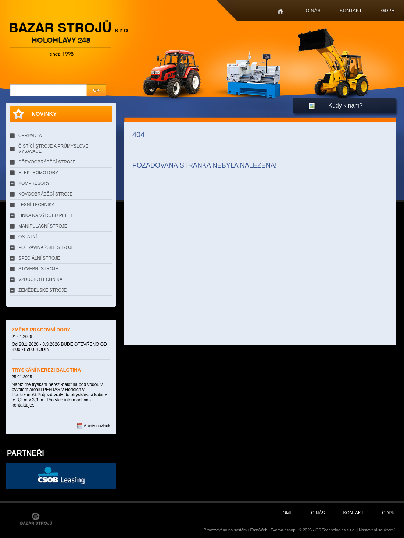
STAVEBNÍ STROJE (38, 268)
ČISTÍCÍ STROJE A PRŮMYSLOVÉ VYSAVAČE (53, 149)
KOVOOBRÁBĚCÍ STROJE (45, 194)
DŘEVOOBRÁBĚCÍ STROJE (46, 162)
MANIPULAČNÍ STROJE (42, 226)
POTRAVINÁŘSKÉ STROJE (46, 247)
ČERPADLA (30, 135)
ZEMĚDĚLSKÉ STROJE (42, 290)
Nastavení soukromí (377, 530)
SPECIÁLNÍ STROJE (39, 258)
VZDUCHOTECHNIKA (40, 279)
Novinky (44, 113)
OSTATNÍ (27, 236)
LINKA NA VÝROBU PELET (45, 215)
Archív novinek (97, 425)
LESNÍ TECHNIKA (36, 204)
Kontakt (351, 10)
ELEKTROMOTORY (38, 172)
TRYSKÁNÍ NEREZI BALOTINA (46, 370)
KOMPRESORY (34, 183)
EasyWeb (258, 530)
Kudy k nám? (345, 105)
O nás (313, 10)
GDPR (388, 10)
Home (280, 11)
